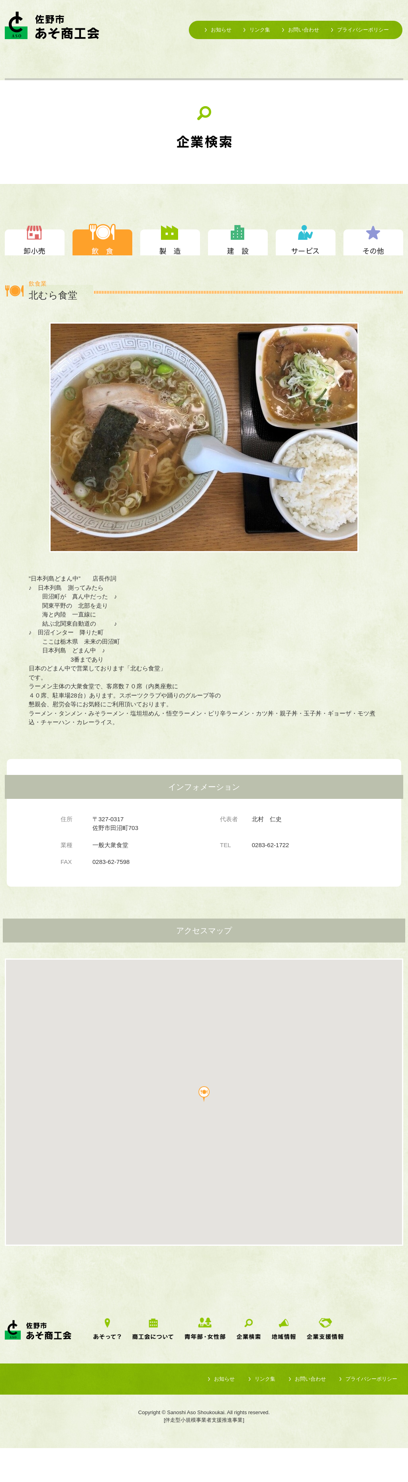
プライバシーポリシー (363, 30)
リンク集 (259, 30)
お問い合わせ (303, 30)
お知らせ (221, 30)
